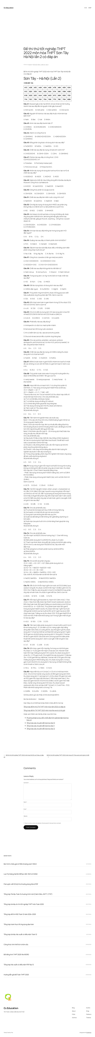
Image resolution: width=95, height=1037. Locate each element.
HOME (85, 7)
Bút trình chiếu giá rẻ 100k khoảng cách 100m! (20, 864)
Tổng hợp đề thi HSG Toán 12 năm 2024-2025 (20, 914)
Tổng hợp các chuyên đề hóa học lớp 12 (41, 728)
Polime (30, 64)
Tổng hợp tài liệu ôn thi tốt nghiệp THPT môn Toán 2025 (24, 904)
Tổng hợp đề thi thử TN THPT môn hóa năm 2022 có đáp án (45, 707)
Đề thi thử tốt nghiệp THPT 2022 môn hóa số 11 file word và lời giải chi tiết (68, 755)
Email (25, 809)
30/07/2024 (88, 884)
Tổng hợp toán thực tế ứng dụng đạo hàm (19, 924)
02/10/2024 (88, 864)
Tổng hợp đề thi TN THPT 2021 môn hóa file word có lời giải (44, 710)
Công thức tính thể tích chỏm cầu (16, 944)
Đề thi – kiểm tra (41, 64)
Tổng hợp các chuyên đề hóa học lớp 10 (41, 723)
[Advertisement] (47, 26)
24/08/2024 (88, 874)
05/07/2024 (88, 914)
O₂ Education (8, 8)
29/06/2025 (88, 944)
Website (25, 816)
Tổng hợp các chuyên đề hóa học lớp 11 (41, 726)
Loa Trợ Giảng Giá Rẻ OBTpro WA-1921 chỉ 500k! (21, 874)
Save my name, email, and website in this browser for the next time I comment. (43, 823)
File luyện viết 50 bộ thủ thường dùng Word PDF (21, 884)
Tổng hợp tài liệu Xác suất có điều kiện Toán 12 (20, 934)
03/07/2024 (88, 924)
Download (41, 699)
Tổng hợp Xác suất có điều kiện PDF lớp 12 (19, 964)
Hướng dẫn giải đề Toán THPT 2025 (16, 975)
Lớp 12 (46, 64)
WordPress (88, 1032)
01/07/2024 (88, 934)
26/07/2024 (88, 894)
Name (25, 802)
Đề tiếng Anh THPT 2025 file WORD (16, 954)
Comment (26, 782)
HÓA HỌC (35, 64)
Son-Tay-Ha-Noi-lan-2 (30, 699)
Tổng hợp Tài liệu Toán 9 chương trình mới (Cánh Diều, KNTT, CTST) (28, 894)
